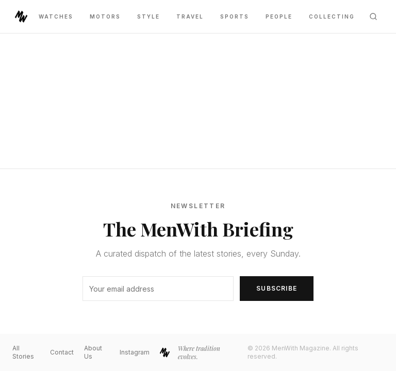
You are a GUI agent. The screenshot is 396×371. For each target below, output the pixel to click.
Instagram (135, 352)
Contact (62, 352)
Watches (56, 16)
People (279, 16)
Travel (190, 16)
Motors (105, 16)
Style (148, 16)
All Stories (23, 352)
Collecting (332, 16)
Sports (234, 16)
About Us (93, 352)
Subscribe (276, 288)
